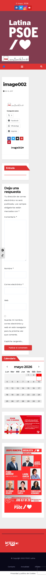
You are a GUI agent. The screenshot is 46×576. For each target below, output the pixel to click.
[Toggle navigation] (22, 67)
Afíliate (37, 567)
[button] (41, 67)
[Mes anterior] (7, 367)
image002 (14, 84)
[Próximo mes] (39, 367)
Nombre (9, 268)
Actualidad (25, 567)
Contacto (11, 567)
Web (6, 300)
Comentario (10, 217)
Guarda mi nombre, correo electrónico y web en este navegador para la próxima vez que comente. (15, 327)
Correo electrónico (14, 284)
